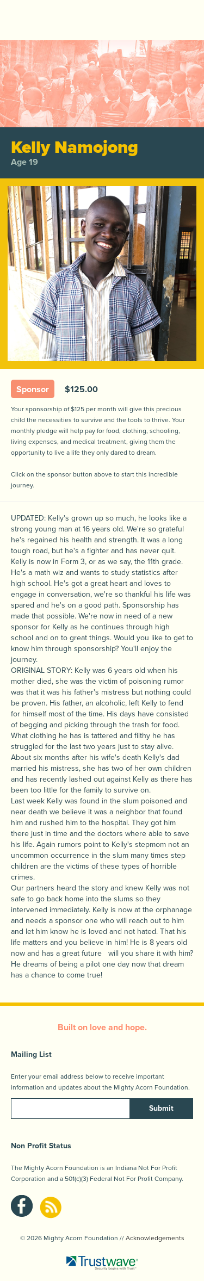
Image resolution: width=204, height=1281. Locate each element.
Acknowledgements (155, 1238)
